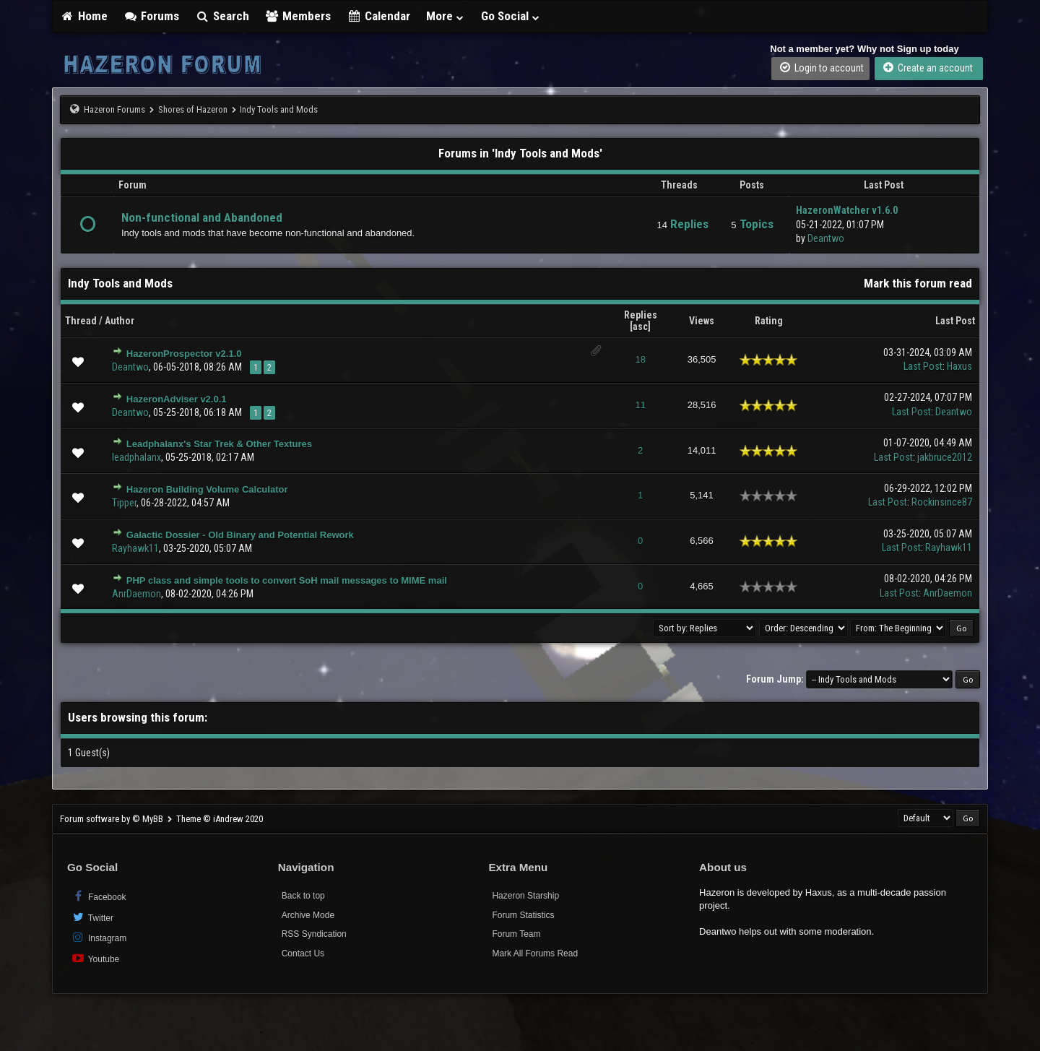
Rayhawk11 (135, 548)
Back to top (303, 896)
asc (640, 326)
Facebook (98, 896)
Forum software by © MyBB (112, 818)
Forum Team (516, 934)
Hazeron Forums (114, 109)
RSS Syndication (314, 934)
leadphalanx (136, 457)
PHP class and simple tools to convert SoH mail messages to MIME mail (286, 580)
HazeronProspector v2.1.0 (184, 353)
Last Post (955, 320)
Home (84, 16)
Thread (81, 320)
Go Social (511, 16)
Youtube (95, 958)
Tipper (124, 503)
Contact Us (303, 953)
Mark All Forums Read (535, 953)
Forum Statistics (523, 915)
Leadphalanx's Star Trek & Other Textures (219, 443)
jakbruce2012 (944, 457)
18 (640, 359)
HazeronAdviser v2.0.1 (176, 399)
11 (640, 404)
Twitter (92, 917)
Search (222, 16)
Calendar (378, 16)
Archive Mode (308, 915)
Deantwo (825, 238)
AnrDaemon (136, 594)
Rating (769, 320)
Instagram (98, 937)
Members (298, 16)
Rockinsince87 (941, 502)
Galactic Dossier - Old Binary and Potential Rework (240, 534)
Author (119, 320)
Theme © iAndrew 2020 (219, 818)
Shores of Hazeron (193, 109)
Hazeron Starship (525, 896)
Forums (152, 16)
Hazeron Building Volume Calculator (207, 489)
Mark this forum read (918, 283)
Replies (640, 315)
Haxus (959, 366)
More (445, 16)
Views (701, 320)
